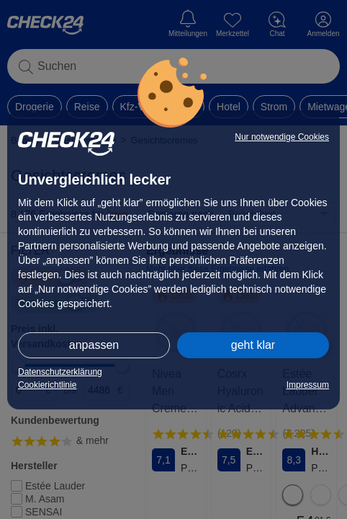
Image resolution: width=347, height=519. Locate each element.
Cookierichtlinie (47, 385)
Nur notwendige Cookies (282, 137)
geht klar (253, 345)
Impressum (308, 385)
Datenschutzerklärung (60, 372)
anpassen (94, 345)
